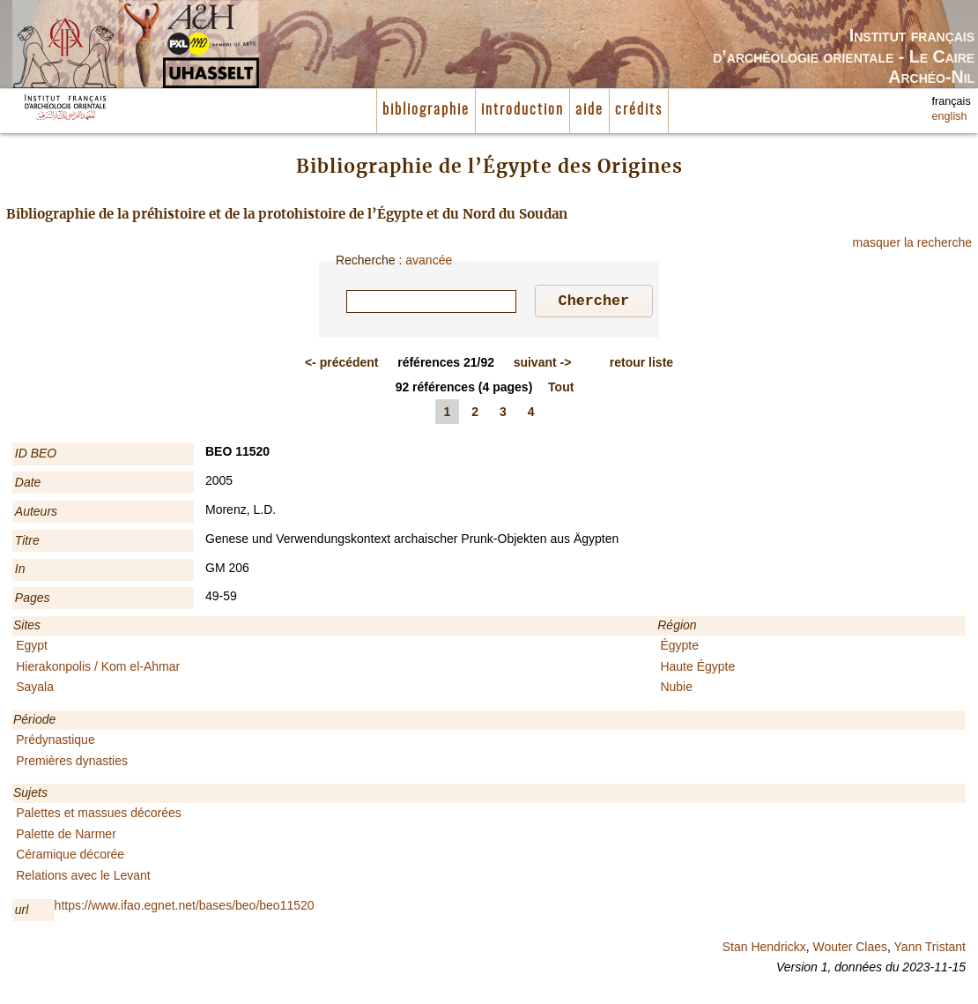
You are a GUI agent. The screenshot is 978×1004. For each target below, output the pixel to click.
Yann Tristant (930, 949)
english (949, 116)
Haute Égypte (697, 669)
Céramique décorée (70, 857)
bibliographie (426, 110)
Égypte (679, 648)
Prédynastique (55, 742)
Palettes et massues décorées (99, 815)
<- (342, 365)
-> (543, 365)
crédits (639, 110)
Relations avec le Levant (83, 878)
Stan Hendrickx (764, 949)
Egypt (32, 648)
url (22, 912)
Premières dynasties (72, 763)
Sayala (35, 689)
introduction (522, 110)
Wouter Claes (849, 949)
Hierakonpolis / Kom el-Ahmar (98, 669)
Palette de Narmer (66, 836)
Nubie (676, 689)
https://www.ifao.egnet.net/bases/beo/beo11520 (185, 908)
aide (589, 110)
